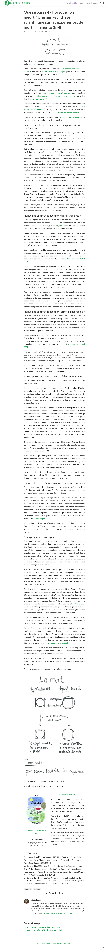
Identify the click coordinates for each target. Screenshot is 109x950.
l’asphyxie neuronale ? (37, 99)
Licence (48, 943)
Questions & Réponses (66, 943)
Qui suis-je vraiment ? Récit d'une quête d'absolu (46, 930)
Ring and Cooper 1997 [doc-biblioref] (40, 518)
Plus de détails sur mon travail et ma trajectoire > (59, 913)
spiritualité (28, 889)
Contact (42, 943)
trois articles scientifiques (54, 71)
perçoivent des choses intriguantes (56, 93)
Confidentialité (55, 943)
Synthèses (50, 31)
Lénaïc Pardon (36, 900)
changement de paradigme (69, 117)
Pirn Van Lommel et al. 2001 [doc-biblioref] (57, 643)
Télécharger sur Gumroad (67, 794)
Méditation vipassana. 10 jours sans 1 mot (43, 927)
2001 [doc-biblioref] (61, 225)
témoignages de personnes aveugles (65, 112)
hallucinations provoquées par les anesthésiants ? (56, 96)
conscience (37, 889)
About (37, 943)
